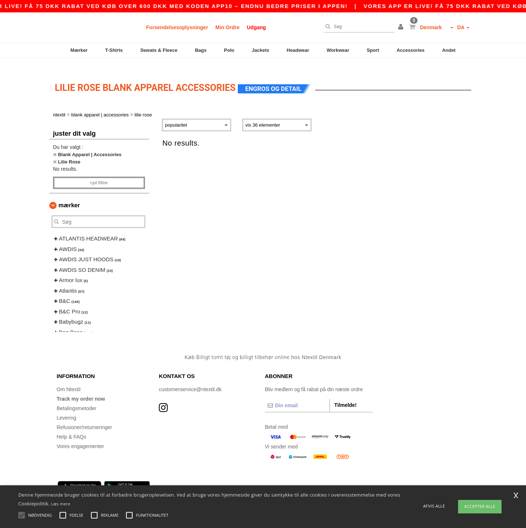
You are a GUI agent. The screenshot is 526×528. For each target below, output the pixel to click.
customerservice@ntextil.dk (190, 379)
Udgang (256, 27)
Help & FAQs (71, 426)
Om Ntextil (68, 379)
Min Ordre (228, 27)
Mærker (79, 50)
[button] (401, 27)
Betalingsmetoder (76, 398)
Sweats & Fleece (159, 50)
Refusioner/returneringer (84, 417)
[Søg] (357, 26)
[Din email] (297, 395)
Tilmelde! (345, 395)
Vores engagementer (80, 436)
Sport (373, 50)
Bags (201, 50)
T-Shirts (114, 50)
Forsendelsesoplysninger (177, 27)
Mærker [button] (69, 195)
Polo (229, 50)
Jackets (260, 50)
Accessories (411, 50)
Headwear (298, 50)
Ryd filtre (99, 173)
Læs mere (60, 503)
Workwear (338, 50)
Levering (66, 408)
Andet (449, 50)
